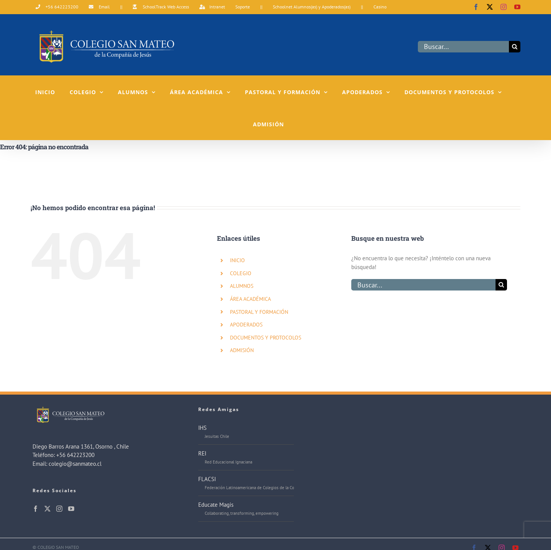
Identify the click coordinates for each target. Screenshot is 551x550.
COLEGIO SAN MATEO (58, 547)
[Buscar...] (463, 46)
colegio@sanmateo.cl (75, 463)
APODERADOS (246, 324)
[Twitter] (47, 509)
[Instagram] (59, 509)
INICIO (237, 260)
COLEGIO (240, 273)
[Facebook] (36, 509)
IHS (202, 427)
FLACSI (207, 479)
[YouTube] (71, 509)
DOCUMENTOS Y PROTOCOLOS (265, 337)
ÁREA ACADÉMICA (250, 298)
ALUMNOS (241, 285)
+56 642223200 (75, 455)
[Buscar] (514, 46)
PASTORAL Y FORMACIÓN (259, 311)
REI (202, 453)
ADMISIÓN (242, 350)
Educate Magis (215, 504)
